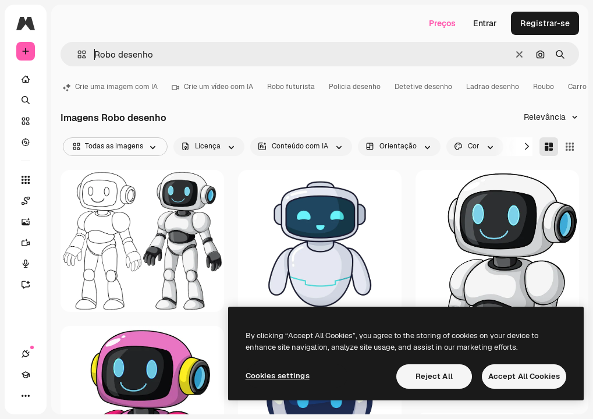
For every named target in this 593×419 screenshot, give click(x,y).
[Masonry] (548, 146)
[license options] (208, 146)
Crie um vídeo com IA (212, 86)
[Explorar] (25, 142)
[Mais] (25, 395)
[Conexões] (25, 354)
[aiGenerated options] (301, 146)
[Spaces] (25, 200)
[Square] (569, 146)
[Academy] (25, 374)
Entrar (485, 23)
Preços (442, 23)
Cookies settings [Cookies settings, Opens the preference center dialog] (278, 376)
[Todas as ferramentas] (25, 180)
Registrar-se (545, 23)
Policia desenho (355, 86)
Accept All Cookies (524, 376)
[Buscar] (25, 100)
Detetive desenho (423, 86)
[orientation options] (399, 146)
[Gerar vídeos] (25, 242)
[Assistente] (25, 284)
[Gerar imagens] (25, 221)
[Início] (25, 79)
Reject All (434, 376)
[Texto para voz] (25, 263)
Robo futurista (291, 86)
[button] (77, 54)
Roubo (543, 86)
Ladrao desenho (492, 86)
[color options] (474, 146)
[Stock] (25, 121)
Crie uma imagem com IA (110, 86)
